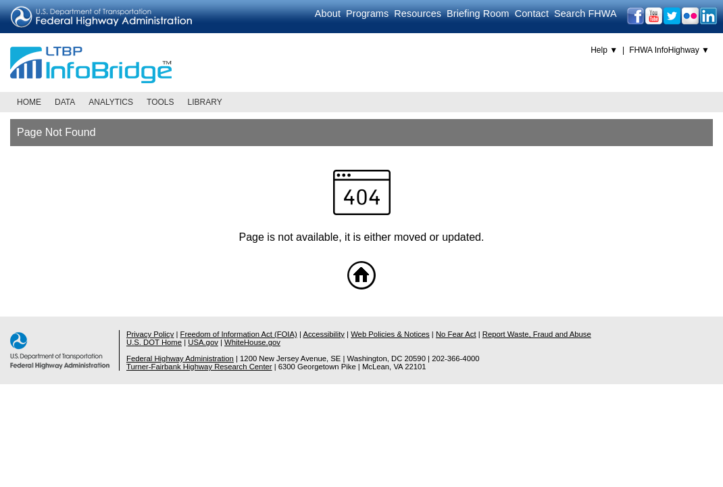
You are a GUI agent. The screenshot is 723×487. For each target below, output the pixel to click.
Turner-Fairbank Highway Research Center (199, 367)
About (328, 13)
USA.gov (203, 342)
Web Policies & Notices (390, 334)
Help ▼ (604, 50)
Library (205, 102)
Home (29, 102)
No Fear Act (456, 334)
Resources (417, 13)
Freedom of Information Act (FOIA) (238, 334)
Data (65, 102)
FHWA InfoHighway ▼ (669, 50)
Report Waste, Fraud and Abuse (536, 334)
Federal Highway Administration (180, 358)
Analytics (111, 102)
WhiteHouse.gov (252, 342)
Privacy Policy (150, 334)
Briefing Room (478, 13)
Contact (532, 13)
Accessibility (324, 334)
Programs (367, 13)
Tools (160, 102)
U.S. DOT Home (154, 342)
